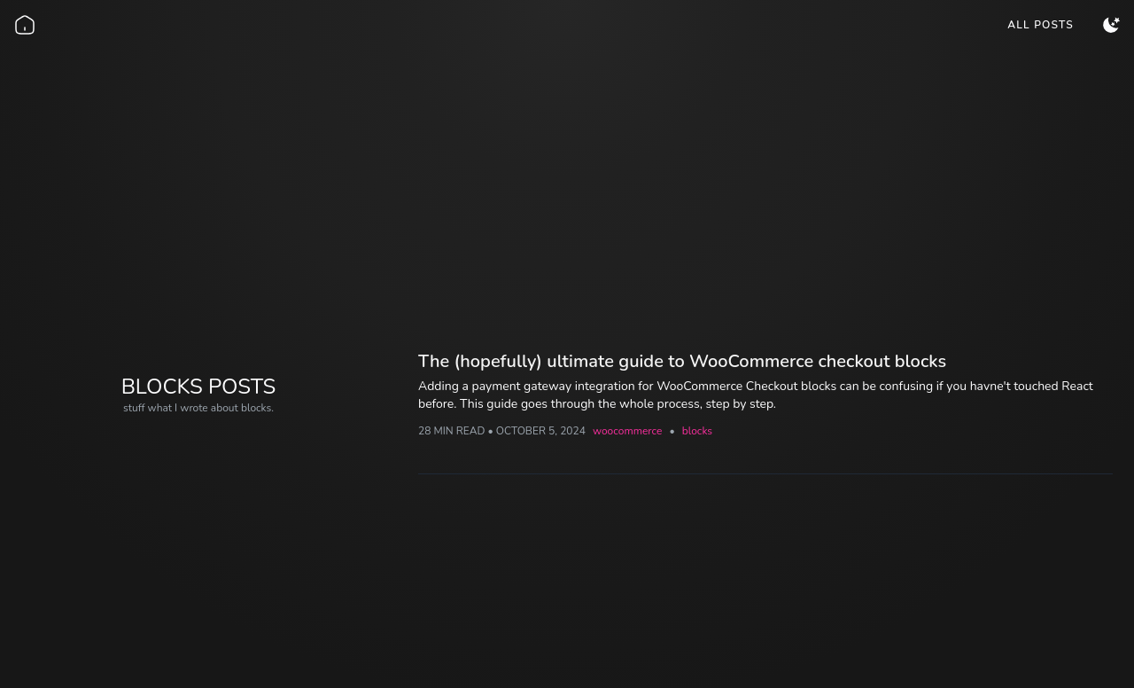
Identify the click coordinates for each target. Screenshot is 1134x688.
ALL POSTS (1040, 25)
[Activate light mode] (1111, 25)
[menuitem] (1040, 25)
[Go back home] (24, 24)
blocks (697, 431)
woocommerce (627, 431)
